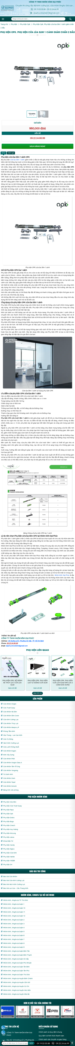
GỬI (31, 1043)
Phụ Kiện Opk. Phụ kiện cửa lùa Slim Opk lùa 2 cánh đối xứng (63, 682)
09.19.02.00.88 (40, 9)
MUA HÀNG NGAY (37, 146)
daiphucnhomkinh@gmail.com (16, 646)
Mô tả (3, 153)
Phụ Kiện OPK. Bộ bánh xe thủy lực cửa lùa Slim (12, 682)
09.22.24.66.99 (53, 9)
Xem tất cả (37, 693)
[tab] (3, 153)
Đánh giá (11, 153)
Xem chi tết (12, 688)
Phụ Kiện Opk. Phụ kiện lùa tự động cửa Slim (37, 681)
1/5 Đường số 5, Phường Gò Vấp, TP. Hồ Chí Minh (26, 641)
